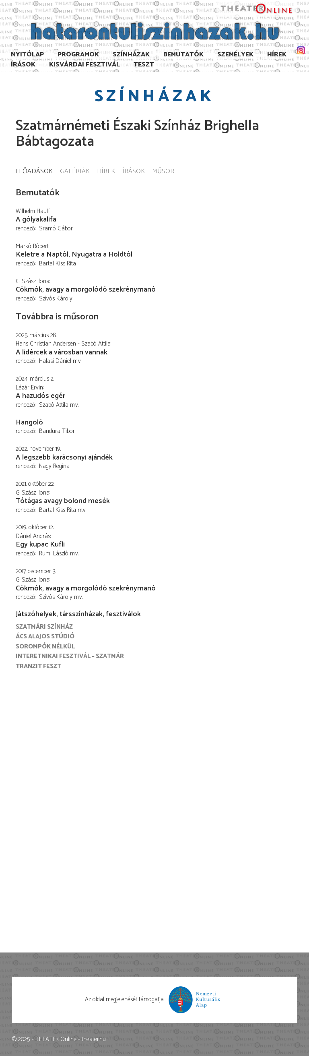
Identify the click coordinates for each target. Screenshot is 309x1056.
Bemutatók (183, 54)
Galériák (75, 172)
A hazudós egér (40, 396)
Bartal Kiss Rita (57, 264)
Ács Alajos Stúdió (45, 637)
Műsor (163, 172)
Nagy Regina (54, 466)
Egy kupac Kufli (40, 544)
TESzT (144, 64)
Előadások (34, 172)
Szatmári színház (44, 627)
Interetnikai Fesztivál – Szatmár (70, 656)
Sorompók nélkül (45, 647)
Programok (78, 54)
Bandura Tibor (57, 431)
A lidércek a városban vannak (61, 352)
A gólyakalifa (36, 219)
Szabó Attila (53, 405)
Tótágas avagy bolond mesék (63, 501)
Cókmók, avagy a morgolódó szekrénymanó (86, 290)
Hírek (276, 54)
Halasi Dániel (55, 361)
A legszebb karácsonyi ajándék (64, 457)
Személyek (235, 54)
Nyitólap (27, 54)
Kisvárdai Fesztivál (84, 64)
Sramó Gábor (56, 229)
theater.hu (94, 1039)
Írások (23, 64)
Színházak (131, 54)
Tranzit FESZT (38, 666)
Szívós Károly (55, 299)
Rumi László (53, 554)
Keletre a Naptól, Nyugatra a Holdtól (74, 254)
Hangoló (29, 422)
